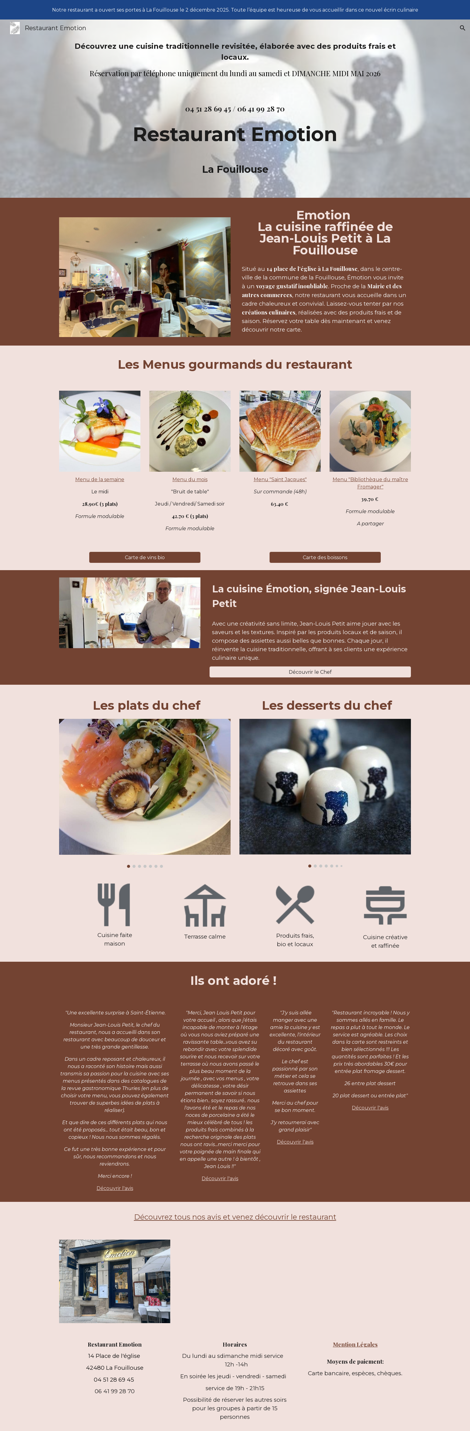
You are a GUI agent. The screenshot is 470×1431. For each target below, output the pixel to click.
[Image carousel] (144, 793)
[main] (235, 68)
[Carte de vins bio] (145, 557)
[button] (462, 28)
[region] (235, 10)
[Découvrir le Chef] (310, 672)
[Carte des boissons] (325, 557)
